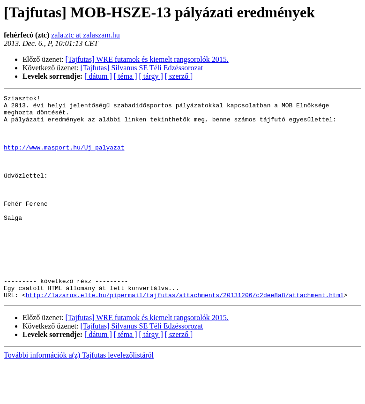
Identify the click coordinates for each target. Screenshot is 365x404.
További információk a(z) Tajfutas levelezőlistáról (79, 396)
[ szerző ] (179, 76)
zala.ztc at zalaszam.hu (85, 35)
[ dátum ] (98, 76)
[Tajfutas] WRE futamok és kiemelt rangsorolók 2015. (147, 59)
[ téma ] (125, 76)
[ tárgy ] (151, 76)
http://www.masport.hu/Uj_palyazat (64, 158)
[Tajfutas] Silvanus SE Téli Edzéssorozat (142, 68)
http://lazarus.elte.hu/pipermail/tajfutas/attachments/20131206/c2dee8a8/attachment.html (185, 335)
